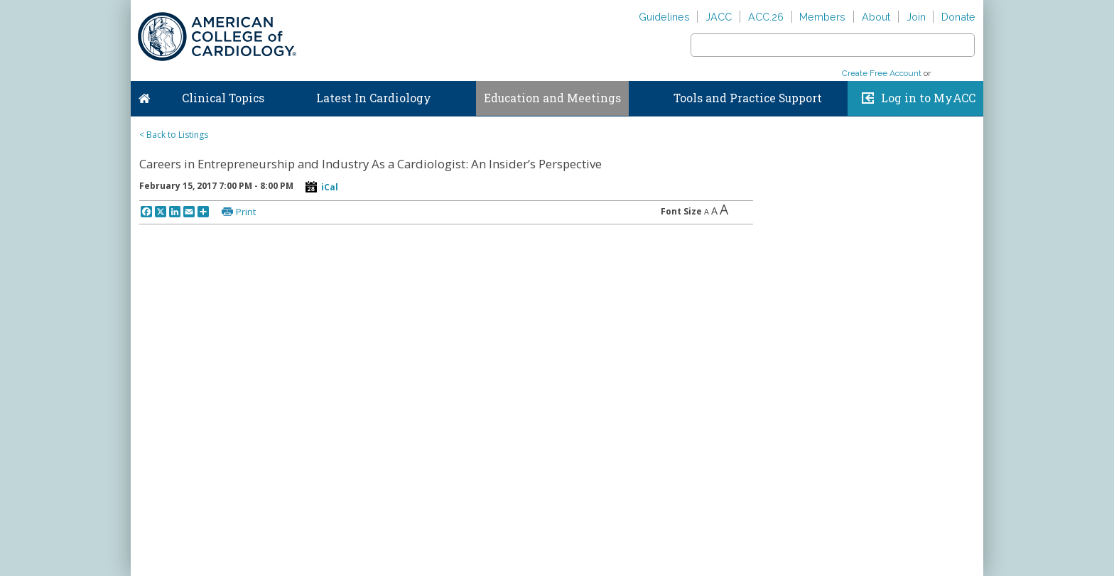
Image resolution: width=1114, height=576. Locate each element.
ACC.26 (766, 17)
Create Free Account (881, 73)
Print (246, 211)
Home (144, 95)
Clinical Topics (223, 98)
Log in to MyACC (928, 98)
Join (916, 17)
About (876, 17)
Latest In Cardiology (373, 98)
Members (822, 17)
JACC (718, 17)
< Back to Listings (173, 135)
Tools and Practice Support (748, 98)
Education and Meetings (552, 98)
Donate (958, 17)
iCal (329, 187)
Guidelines (664, 17)
